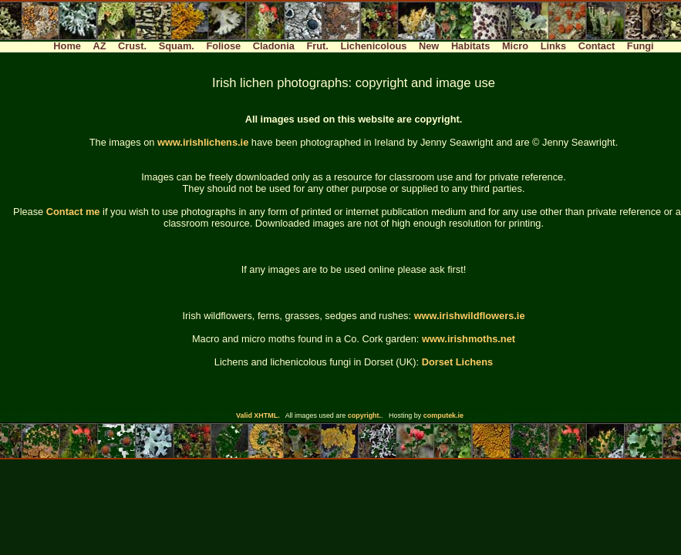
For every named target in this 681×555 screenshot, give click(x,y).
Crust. (132, 46)
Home (67, 46)
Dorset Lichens (457, 362)
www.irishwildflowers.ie (469, 315)
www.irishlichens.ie (202, 142)
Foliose (223, 46)
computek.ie (443, 415)
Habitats (471, 46)
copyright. (364, 415)
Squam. (176, 46)
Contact (596, 46)
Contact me (73, 211)
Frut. (317, 46)
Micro (515, 46)
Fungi (640, 46)
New (429, 46)
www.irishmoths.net (468, 339)
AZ (99, 46)
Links (553, 46)
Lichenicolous (373, 46)
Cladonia (274, 46)
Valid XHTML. (258, 415)
